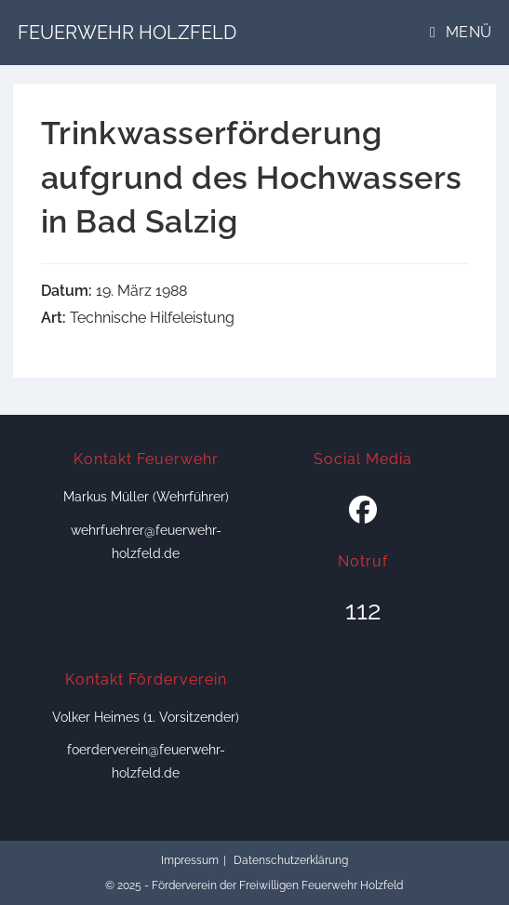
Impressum (190, 860)
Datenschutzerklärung (291, 860)
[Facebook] (363, 511)
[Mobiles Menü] (460, 32)
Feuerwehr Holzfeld (127, 32)
